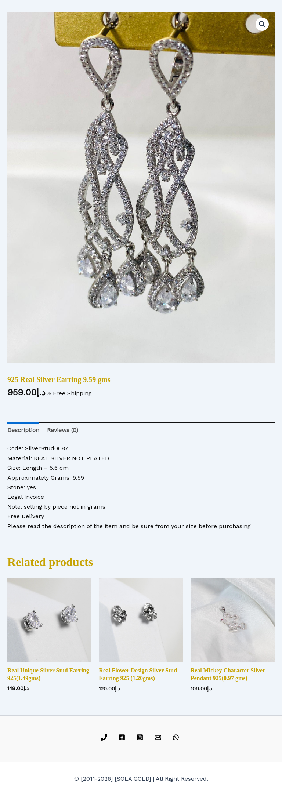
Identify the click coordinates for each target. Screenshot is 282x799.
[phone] (105, 737)
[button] (262, 24)
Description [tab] (23, 429)
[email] (159, 737)
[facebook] (123, 737)
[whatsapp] (177, 737)
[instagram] (141, 737)
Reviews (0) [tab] (62, 429)
